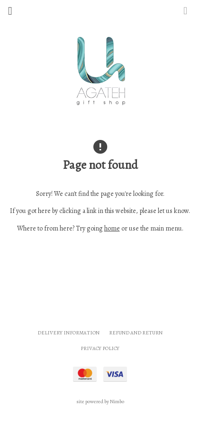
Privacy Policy (100, 348)
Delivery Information (68, 332)
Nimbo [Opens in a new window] (117, 401)
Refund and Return (136, 332)
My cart (194, 8)
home (112, 228)
